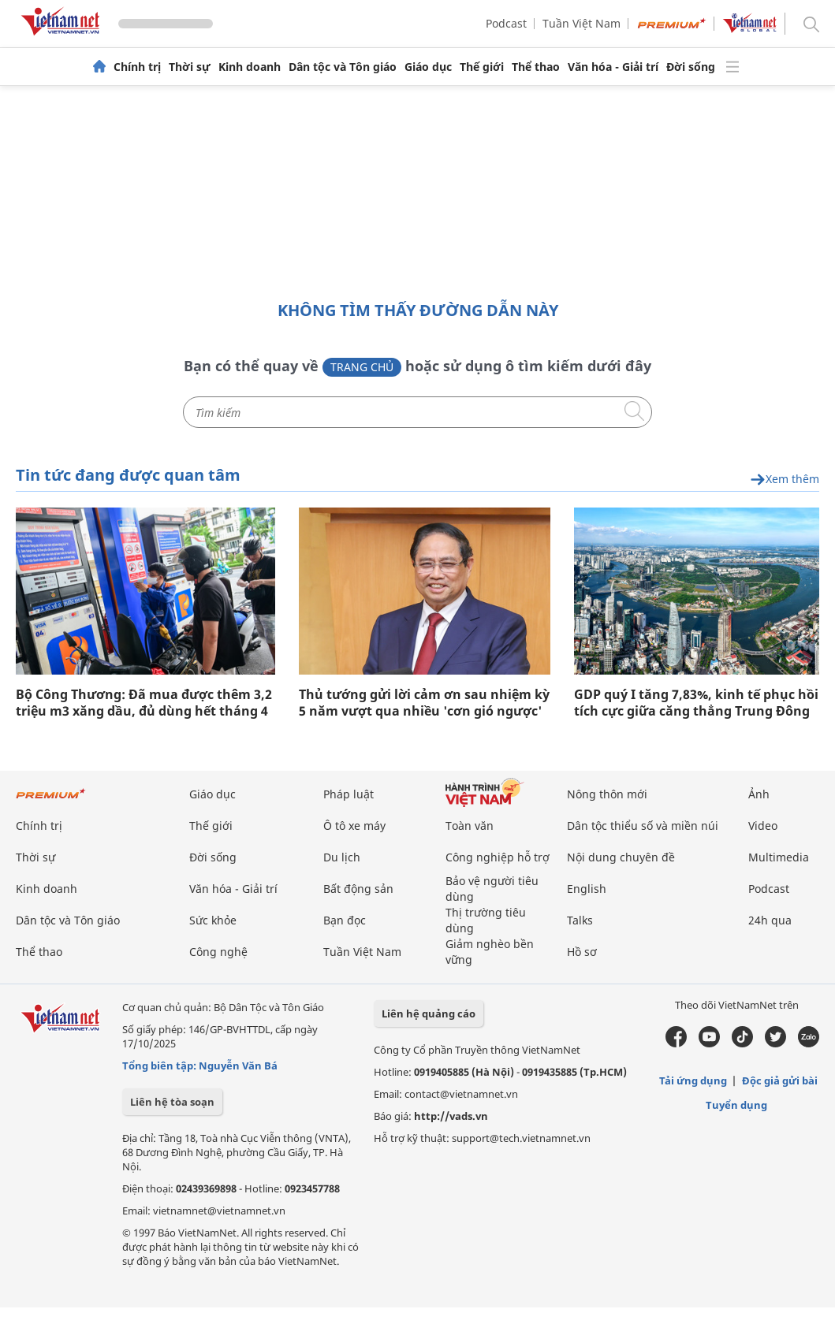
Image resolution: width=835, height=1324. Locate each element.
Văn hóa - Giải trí (613, 67)
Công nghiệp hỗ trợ (497, 857)
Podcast (506, 23)
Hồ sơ (582, 951)
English (586, 888)
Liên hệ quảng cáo (428, 1013)
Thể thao (536, 67)
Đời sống (690, 67)
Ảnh (759, 794)
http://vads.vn (451, 1116)
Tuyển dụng (736, 1105)
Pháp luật (348, 794)
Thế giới (482, 67)
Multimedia (778, 857)
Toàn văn (469, 825)
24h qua (770, 920)
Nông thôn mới (607, 794)
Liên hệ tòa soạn (172, 1102)
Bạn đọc (344, 920)
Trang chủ (361, 366)
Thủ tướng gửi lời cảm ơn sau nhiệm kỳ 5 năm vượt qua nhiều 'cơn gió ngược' (424, 703)
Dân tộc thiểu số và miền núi (642, 825)
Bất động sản (358, 888)
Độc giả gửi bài (780, 1080)
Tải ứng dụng (693, 1080)
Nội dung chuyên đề (621, 857)
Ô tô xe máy (354, 825)
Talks (580, 920)
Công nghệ (218, 951)
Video (762, 825)
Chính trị (137, 67)
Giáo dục (428, 67)
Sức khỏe (213, 920)
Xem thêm (784, 479)
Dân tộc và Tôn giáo (343, 67)
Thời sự (190, 67)
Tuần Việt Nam (581, 23)
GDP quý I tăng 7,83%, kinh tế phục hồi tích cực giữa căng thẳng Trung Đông (696, 703)
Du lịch (341, 857)
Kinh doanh (249, 67)
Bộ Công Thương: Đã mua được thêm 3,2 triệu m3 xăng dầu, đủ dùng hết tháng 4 (144, 703)
